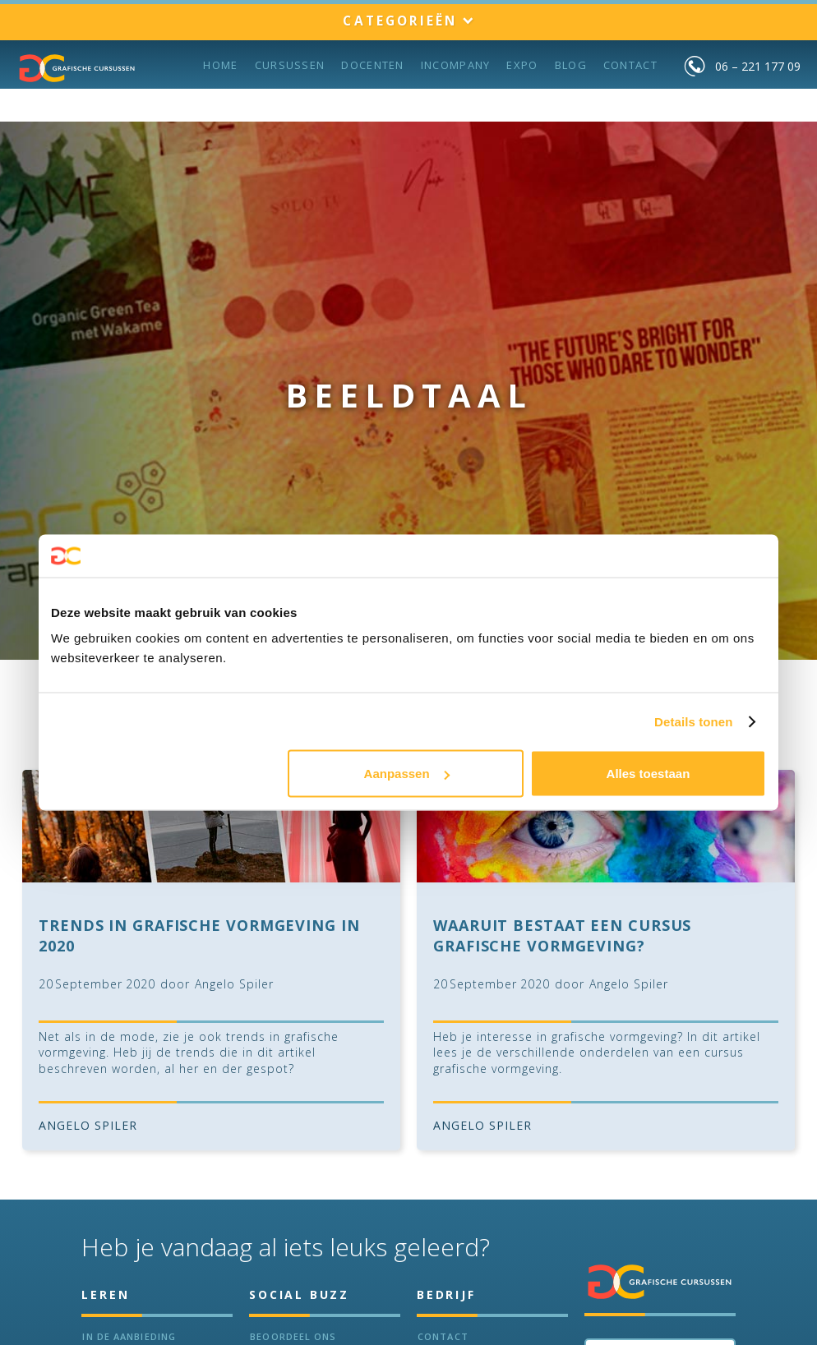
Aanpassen (407, 774)
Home (220, 65)
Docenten (372, 65)
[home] (77, 68)
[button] (408, 21)
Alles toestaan (648, 774)
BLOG (571, 65)
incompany (456, 65)
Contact (630, 65)
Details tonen (693, 721)
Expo (522, 65)
